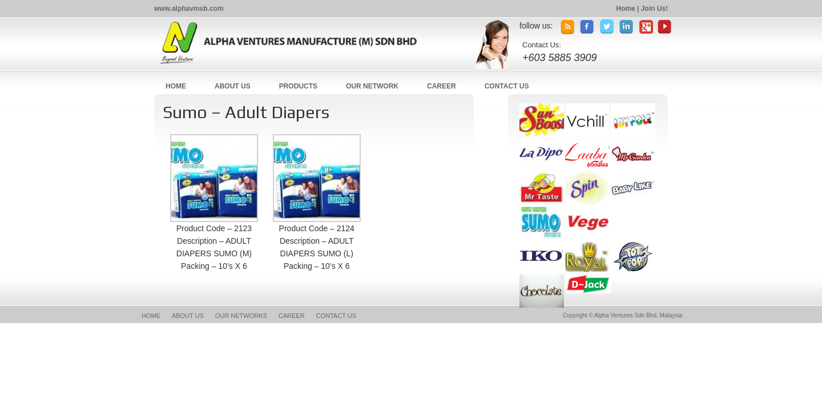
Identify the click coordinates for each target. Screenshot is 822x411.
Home (625, 9)
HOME (176, 86)
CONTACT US (507, 86)
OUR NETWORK (372, 86)
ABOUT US (233, 86)
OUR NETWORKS (241, 315)
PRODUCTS (298, 86)
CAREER (441, 86)
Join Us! (654, 9)
